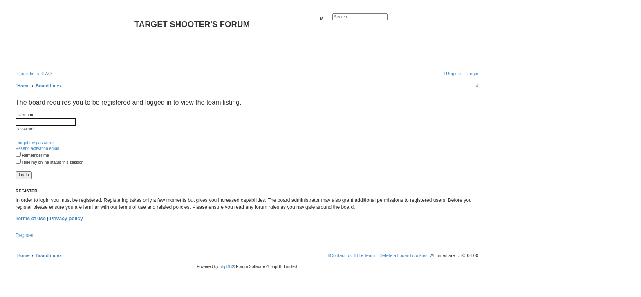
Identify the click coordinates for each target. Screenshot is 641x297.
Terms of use (31, 218)
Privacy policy (66, 218)
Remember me (32, 155)
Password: (25, 129)
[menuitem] (46, 73)
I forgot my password (35, 143)
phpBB (226, 266)
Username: (26, 115)
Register (25, 235)
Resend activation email (37, 148)
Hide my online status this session (49, 162)
